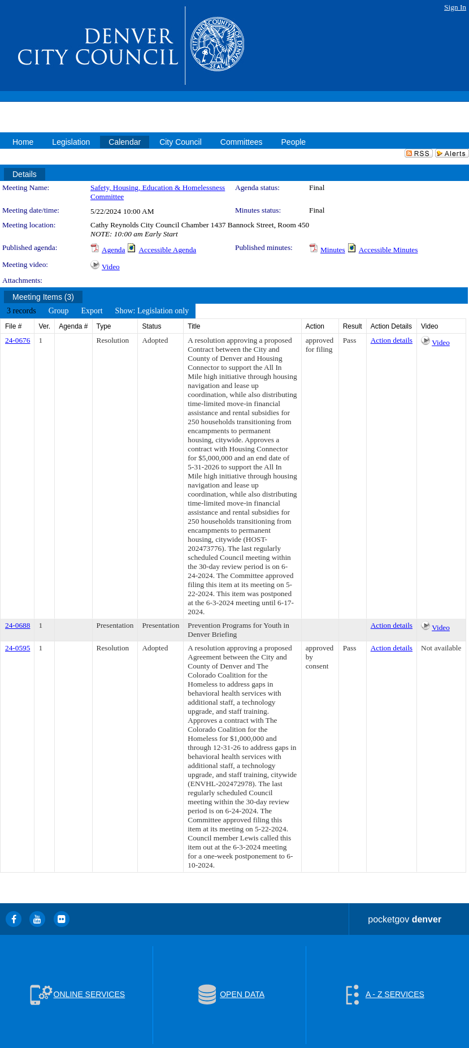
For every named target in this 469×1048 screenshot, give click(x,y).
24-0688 (17, 625)
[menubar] (98, 311)
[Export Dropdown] (91, 311)
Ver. (44, 326)
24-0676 (17, 340)
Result (352, 326)
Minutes (332, 249)
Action (315, 326)
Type (104, 326)
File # (13, 326)
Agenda (113, 249)
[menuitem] (21, 311)
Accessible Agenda (167, 249)
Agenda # (73, 326)
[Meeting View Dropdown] (152, 311)
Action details (391, 340)
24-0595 (17, 648)
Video (111, 266)
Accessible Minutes (388, 249)
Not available (441, 648)
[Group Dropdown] (58, 311)
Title (194, 326)
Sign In (455, 7)
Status (151, 326)
